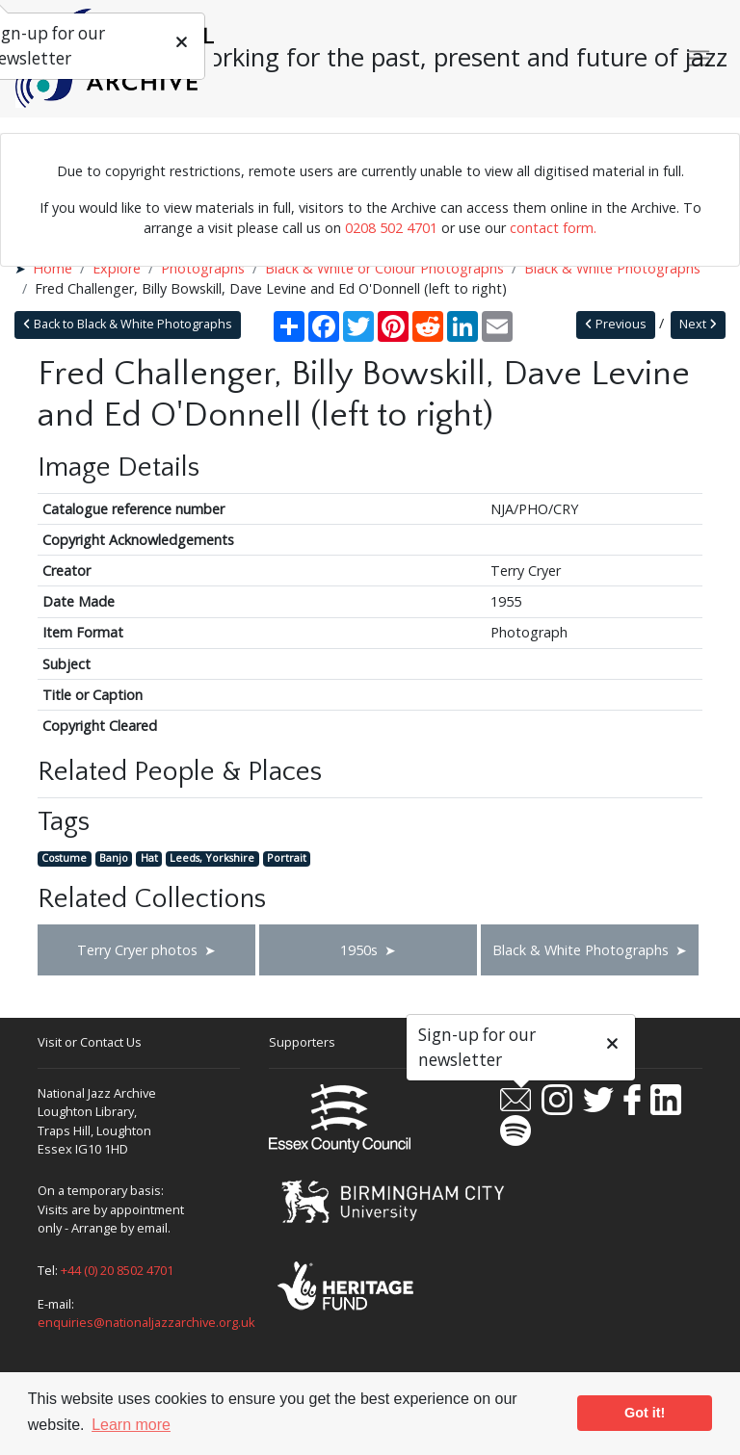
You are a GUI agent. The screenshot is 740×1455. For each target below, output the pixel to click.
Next (698, 324)
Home (52, 268)
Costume (64, 858)
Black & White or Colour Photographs (384, 268)
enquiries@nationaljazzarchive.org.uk (146, 1322)
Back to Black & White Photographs (127, 324)
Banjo (113, 858)
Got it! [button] (644, 1412)
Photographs (203, 268)
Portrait (286, 858)
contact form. (553, 228)
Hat (149, 858)
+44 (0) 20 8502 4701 (117, 1270)
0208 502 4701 (391, 228)
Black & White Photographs (612, 268)
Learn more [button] (131, 1424)
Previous (616, 324)
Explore (116, 268)
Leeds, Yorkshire (212, 858)
